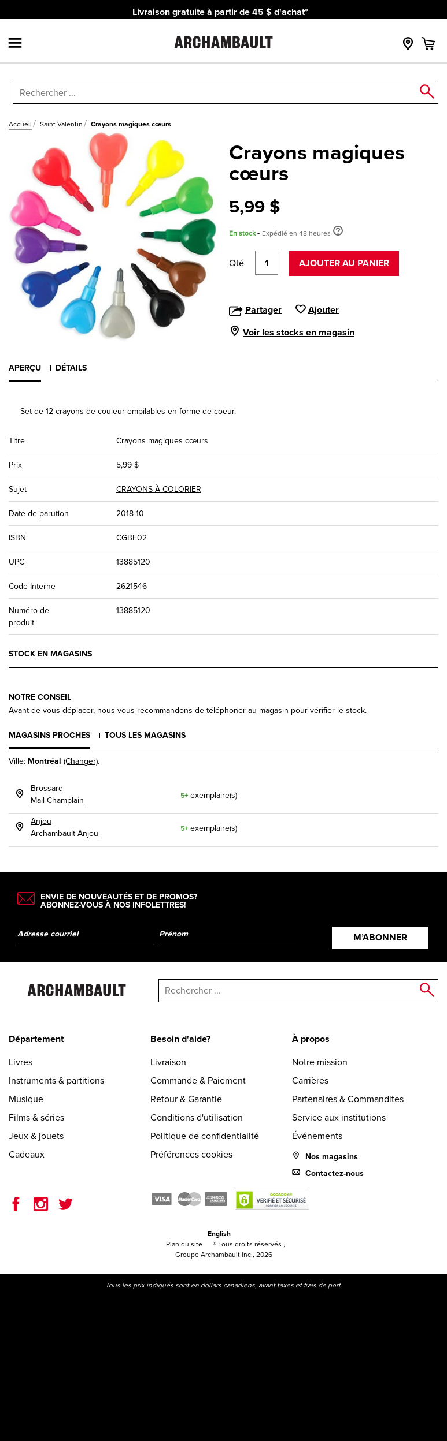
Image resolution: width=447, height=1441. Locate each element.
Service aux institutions (339, 1117)
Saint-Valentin (61, 124)
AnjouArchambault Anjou (64, 827)
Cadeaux (27, 1154)
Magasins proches (49, 735)
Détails (71, 368)
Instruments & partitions (56, 1080)
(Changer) (81, 761)
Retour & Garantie (186, 1099)
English (219, 1234)
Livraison (168, 1062)
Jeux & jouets (36, 1136)
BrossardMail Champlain (57, 794)
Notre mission (320, 1062)
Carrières (310, 1080)
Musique (26, 1099)
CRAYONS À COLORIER (158, 489)
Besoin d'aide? (180, 1039)
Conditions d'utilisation (196, 1117)
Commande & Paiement (198, 1080)
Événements (317, 1136)
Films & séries (36, 1117)
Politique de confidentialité (204, 1136)
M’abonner (380, 937)
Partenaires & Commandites (348, 1099)
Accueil (20, 124)
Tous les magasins (145, 735)
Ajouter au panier (344, 263)
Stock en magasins (50, 654)
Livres (20, 1062)
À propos (311, 1039)
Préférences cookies (191, 1154)
